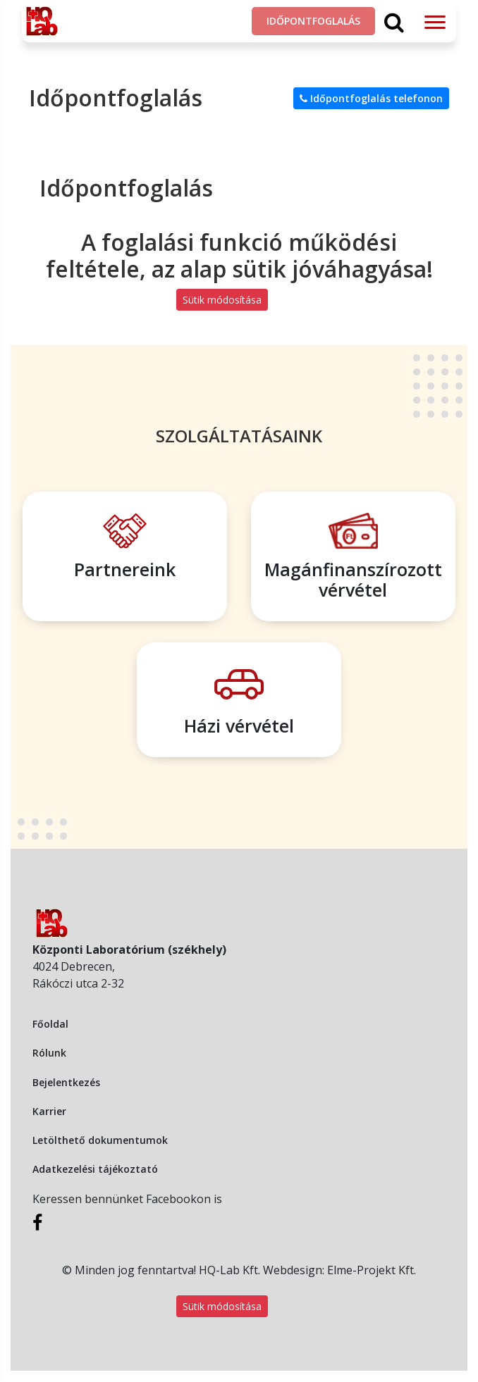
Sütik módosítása (222, 299)
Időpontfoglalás (313, 20)
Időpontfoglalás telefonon (371, 98)
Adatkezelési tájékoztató (95, 1169)
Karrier (49, 1111)
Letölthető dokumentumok (100, 1140)
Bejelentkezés (66, 1082)
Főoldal (50, 1024)
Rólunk (49, 1052)
